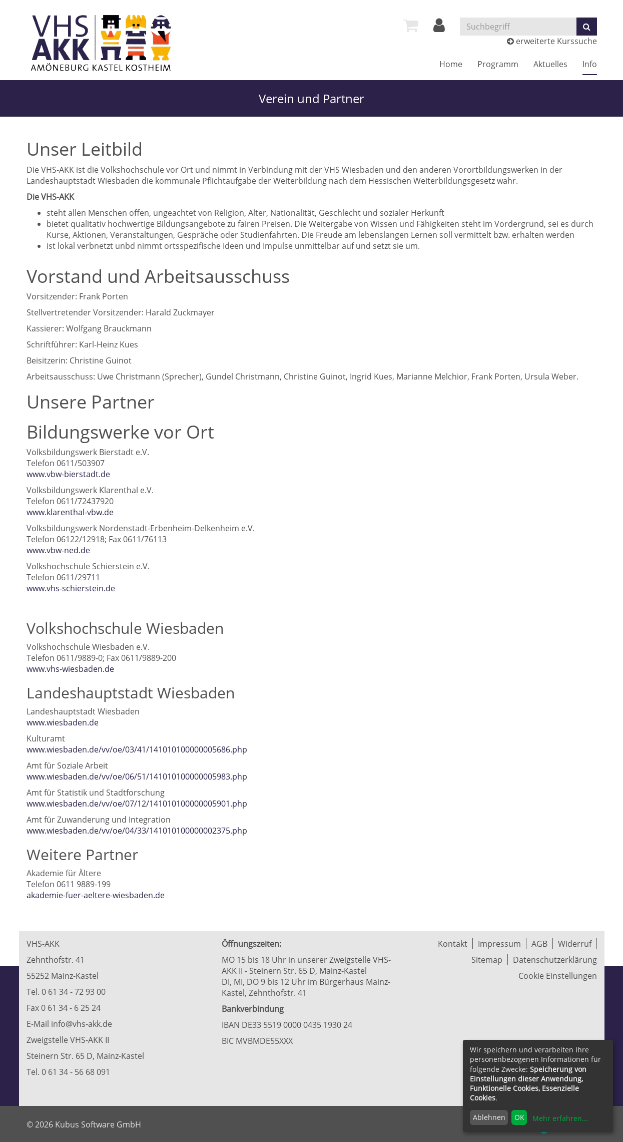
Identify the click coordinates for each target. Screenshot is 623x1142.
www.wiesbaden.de (63, 722)
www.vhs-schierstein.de (71, 588)
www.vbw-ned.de (58, 550)
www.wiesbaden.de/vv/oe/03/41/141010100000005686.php (137, 749)
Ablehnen (489, 1117)
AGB (539, 943)
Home (450, 64)
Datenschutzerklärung (555, 959)
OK (519, 1117)
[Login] (439, 28)
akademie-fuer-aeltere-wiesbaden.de (96, 895)
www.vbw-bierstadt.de (68, 474)
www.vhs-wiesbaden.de (70, 668)
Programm (497, 64)
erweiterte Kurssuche (552, 41)
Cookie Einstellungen (557, 975)
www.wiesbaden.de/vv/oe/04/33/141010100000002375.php (137, 830)
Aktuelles (550, 64)
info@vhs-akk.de (81, 1023)
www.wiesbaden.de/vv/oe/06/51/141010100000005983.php (137, 776)
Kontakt (452, 943)
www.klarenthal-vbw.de (70, 512)
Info (589, 64)
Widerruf (574, 943)
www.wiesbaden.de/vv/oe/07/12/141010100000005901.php (137, 803)
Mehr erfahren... (560, 1118)
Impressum (499, 943)
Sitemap (486, 959)
